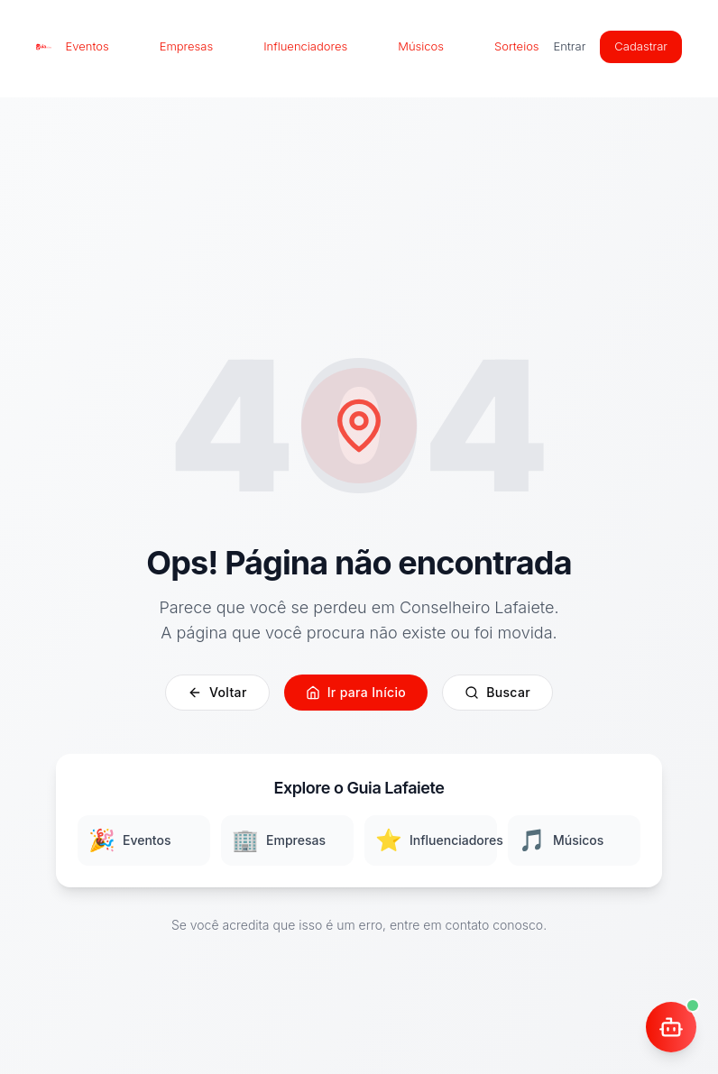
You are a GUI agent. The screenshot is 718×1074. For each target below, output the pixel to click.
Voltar (217, 692)
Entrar (570, 46)
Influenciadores (305, 46)
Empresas (186, 46)
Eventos (87, 46)
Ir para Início (356, 692)
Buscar (497, 692)
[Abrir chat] (671, 1027)
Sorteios (516, 46)
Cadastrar (640, 46)
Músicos (421, 46)
